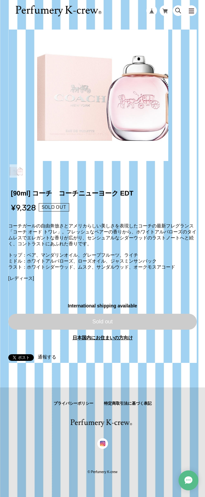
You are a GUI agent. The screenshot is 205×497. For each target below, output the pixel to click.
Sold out (102, 321)
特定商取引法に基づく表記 (128, 403)
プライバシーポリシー (73, 403)
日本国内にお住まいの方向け (103, 337)
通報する (47, 357)
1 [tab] (16, 171)
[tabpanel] (102, 95)
